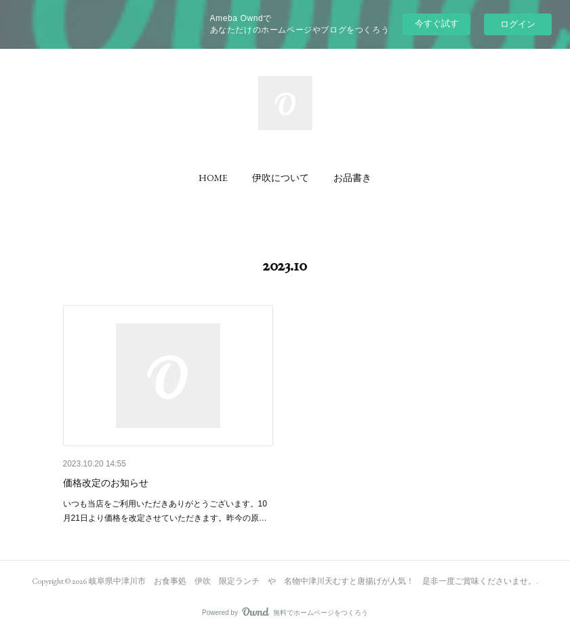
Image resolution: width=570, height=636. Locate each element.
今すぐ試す (437, 23)
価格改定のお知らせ (105, 482)
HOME (213, 178)
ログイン (517, 24)
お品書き (352, 178)
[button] (213, 177)
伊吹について (280, 178)
